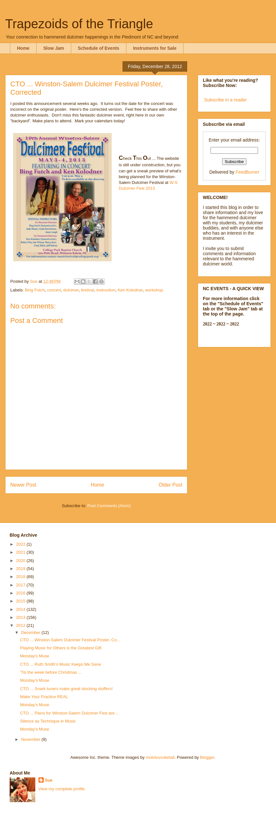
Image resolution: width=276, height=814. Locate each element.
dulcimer (71, 290)
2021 (21, 552)
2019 (21, 568)
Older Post (170, 485)
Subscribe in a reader (225, 99)
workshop (154, 290)
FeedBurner (247, 172)
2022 (21, 544)
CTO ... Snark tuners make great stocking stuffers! (66, 688)
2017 (21, 585)
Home (23, 48)
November (31, 739)
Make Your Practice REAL (44, 696)
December (31, 632)
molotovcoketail (160, 757)
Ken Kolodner (130, 290)
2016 (21, 593)
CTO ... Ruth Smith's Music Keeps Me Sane (60, 664)
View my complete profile (62, 788)
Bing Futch (35, 290)
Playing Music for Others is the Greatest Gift (60, 647)
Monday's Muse (34, 656)
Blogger (207, 757)
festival (87, 290)
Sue (49, 780)
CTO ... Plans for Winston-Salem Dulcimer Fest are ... (69, 713)
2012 (21, 625)
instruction (105, 290)
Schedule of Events (98, 48)
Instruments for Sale (155, 48)
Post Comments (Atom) (109, 505)
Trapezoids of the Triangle (79, 24)
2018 (21, 576)
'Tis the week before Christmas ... (51, 672)
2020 (21, 560)
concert (54, 290)
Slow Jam (53, 48)
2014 (21, 609)
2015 (21, 601)
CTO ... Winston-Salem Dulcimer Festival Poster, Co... (70, 639)
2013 (21, 617)
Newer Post (23, 485)
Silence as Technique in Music (48, 721)
